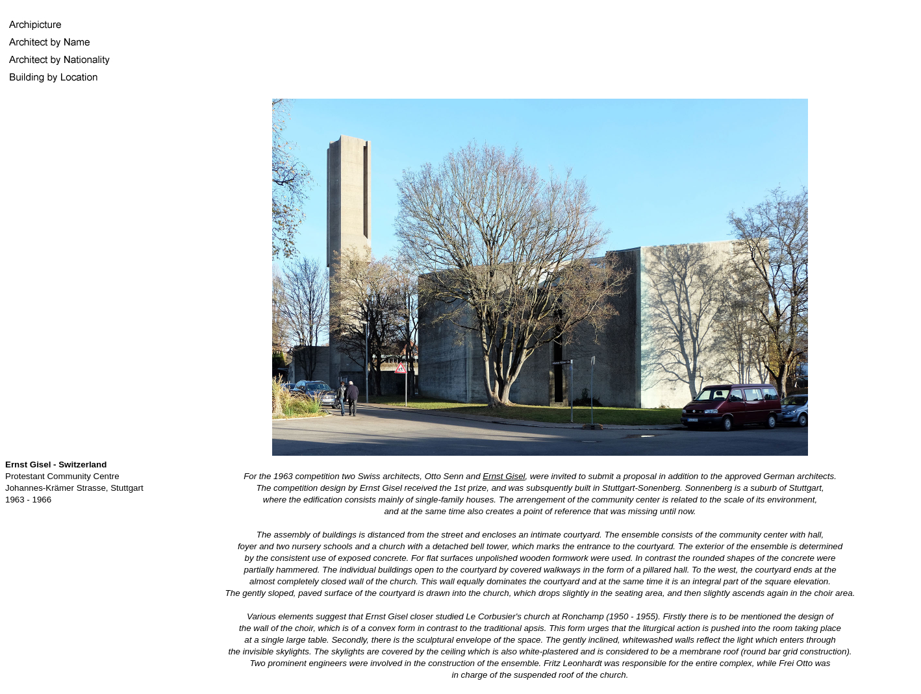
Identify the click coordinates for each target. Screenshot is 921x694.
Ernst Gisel (504, 476)
